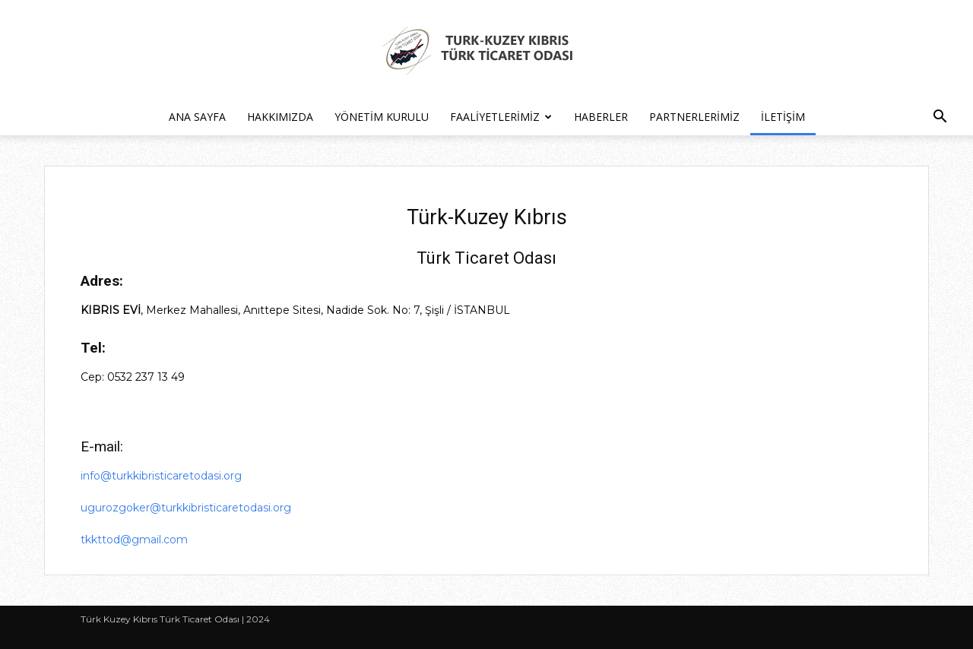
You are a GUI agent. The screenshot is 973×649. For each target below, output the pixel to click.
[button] (939, 118)
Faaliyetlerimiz (501, 116)
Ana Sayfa (197, 116)
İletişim (783, 116)
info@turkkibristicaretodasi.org (161, 476)
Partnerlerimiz (694, 116)
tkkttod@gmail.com (134, 539)
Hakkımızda (280, 116)
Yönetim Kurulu (381, 116)
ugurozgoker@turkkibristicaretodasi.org (186, 507)
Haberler (601, 116)
